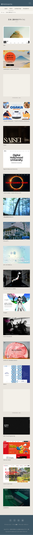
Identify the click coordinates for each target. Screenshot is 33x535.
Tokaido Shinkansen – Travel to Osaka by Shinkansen (16, 121)
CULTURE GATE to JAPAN (9, 288)
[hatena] (18, 520)
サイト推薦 (14, 524)
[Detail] (28, 42)
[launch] (16, 35)
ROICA (4, 384)
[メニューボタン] (30, 3)
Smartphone (26, 8)
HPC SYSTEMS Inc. (7, 264)
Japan (5, 8)
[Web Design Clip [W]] (6, 4)
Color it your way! (7, 483)
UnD (4, 45)
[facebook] (10, 520)
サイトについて (8, 524)
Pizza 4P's (6, 241)
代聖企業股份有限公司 (8, 217)
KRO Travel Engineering (9, 436)
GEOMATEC (6, 507)
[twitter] (14, 520)
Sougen (5, 312)
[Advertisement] (16, 85)
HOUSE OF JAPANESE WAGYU (10, 360)
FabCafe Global (7, 460)
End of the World (7, 336)
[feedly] (22, 520)
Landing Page (18, 8)
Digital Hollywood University (10, 169)
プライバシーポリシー (23, 524)
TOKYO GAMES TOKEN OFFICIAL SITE (12, 193)
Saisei (4, 145)
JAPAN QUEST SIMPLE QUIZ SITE (11, 69)
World (11, 8)
